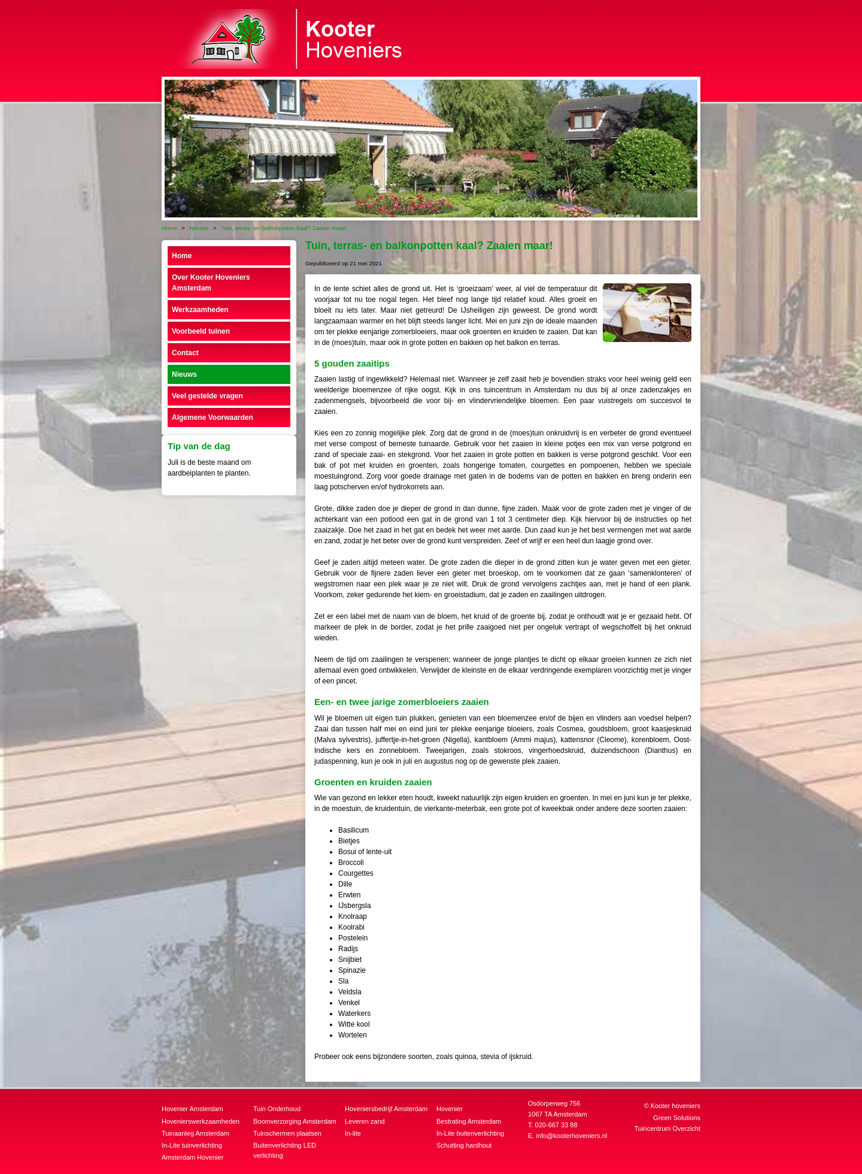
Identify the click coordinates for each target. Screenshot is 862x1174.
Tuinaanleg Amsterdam (195, 1133)
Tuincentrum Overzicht (667, 1128)
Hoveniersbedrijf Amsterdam (386, 1108)
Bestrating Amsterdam (468, 1121)
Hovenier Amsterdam (192, 1108)
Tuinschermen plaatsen (287, 1133)
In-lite (353, 1133)
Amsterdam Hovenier (192, 1157)
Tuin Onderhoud (277, 1108)
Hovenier (449, 1108)
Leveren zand (365, 1121)
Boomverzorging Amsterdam (294, 1121)
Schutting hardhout (463, 1145)
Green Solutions (676, 1117)
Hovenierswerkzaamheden (200, 1121)
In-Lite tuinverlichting (192, 1145)
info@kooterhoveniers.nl (571, 1135)
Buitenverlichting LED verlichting (284, 1150)
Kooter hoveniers (675, 1105)
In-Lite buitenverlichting (470, 1133)
